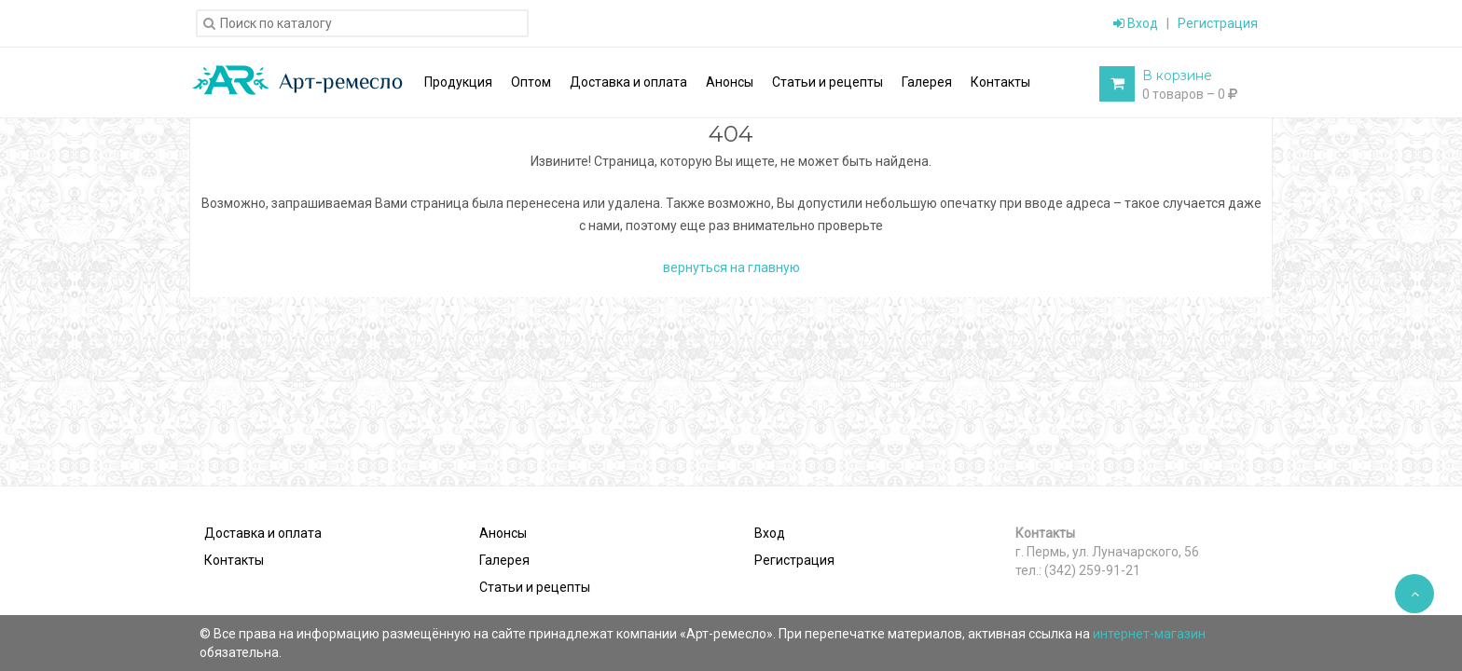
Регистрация (1218, 23)
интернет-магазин (1149, 633)
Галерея (504, 560)
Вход (1135, 23)
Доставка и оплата (263, 533)
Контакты (234, 560)
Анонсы (503, 533)
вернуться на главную (731, 267)
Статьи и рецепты (534, 587)
